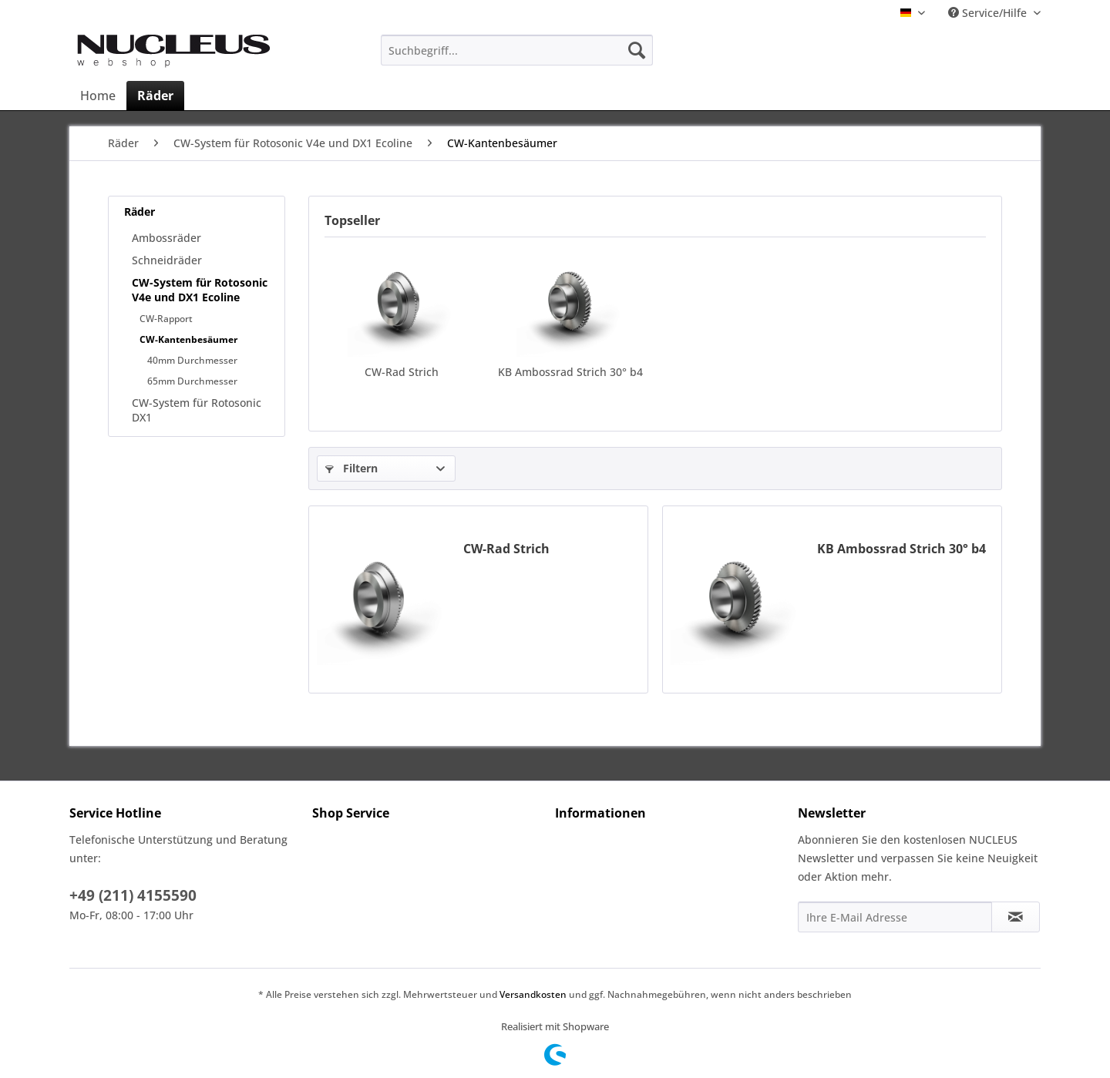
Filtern (351, 468)
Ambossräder (166, 237)
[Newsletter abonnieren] (1015, 917)
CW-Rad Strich (402, 371)
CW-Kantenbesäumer (188, 339)
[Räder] (155, 95)
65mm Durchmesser (192, 381)
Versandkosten (533, 994)
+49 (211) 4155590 (133, 895)
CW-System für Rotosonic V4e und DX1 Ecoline (199, 289)
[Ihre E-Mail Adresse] (895, 917)
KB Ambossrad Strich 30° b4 (570, 371)
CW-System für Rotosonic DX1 (196, 410)
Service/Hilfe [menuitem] (989, 12)
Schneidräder (167, 260)
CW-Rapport (166, 318)
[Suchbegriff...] (517, 50)
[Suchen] (637, 50)
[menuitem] (517, 50)
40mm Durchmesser (192, 360)
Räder (139, 211)
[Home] (97, 95)
